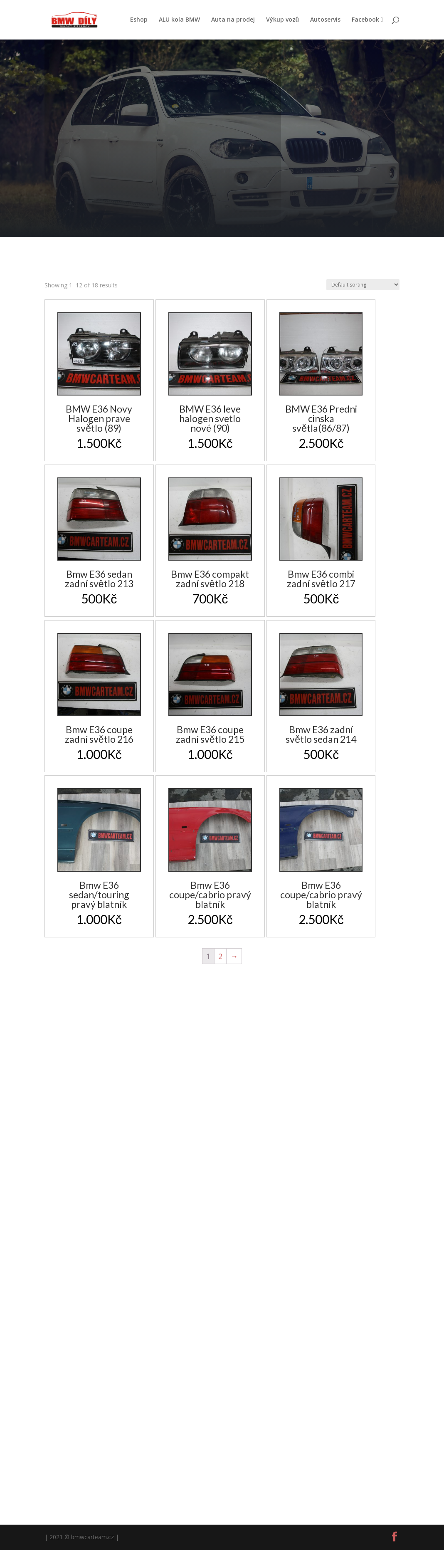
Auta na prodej (233, 20)
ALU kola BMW (179, 20)
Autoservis (325, 20)
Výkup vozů (282, 20)
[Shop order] (363, 284)
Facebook (367, 20)
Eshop (139, 20)
